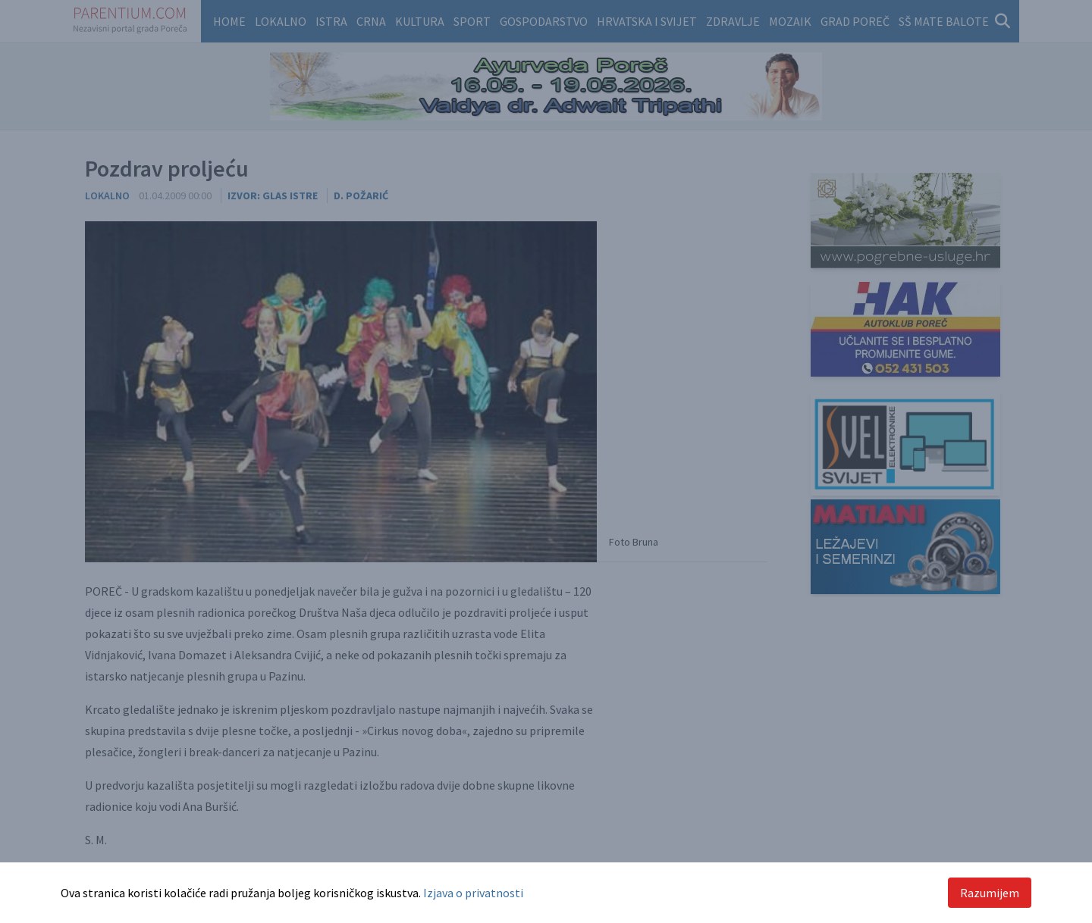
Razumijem (989, 892)
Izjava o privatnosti (473, 892)
